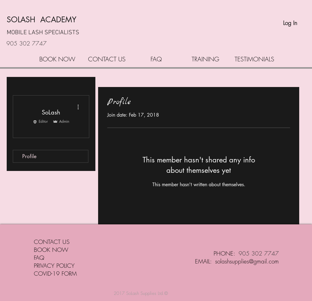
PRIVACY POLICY (54, 266)
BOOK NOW (51, 250)
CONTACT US (51, 242)
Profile (29, 156)
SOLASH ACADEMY (41, 19)
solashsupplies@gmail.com (247, 261)
